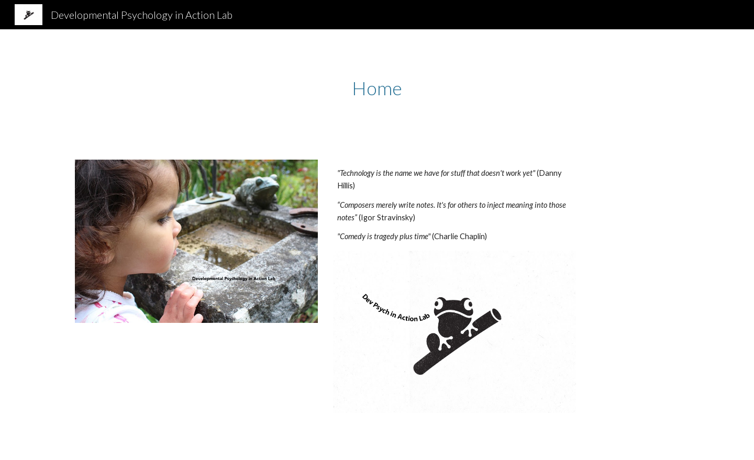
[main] (377, 88)
